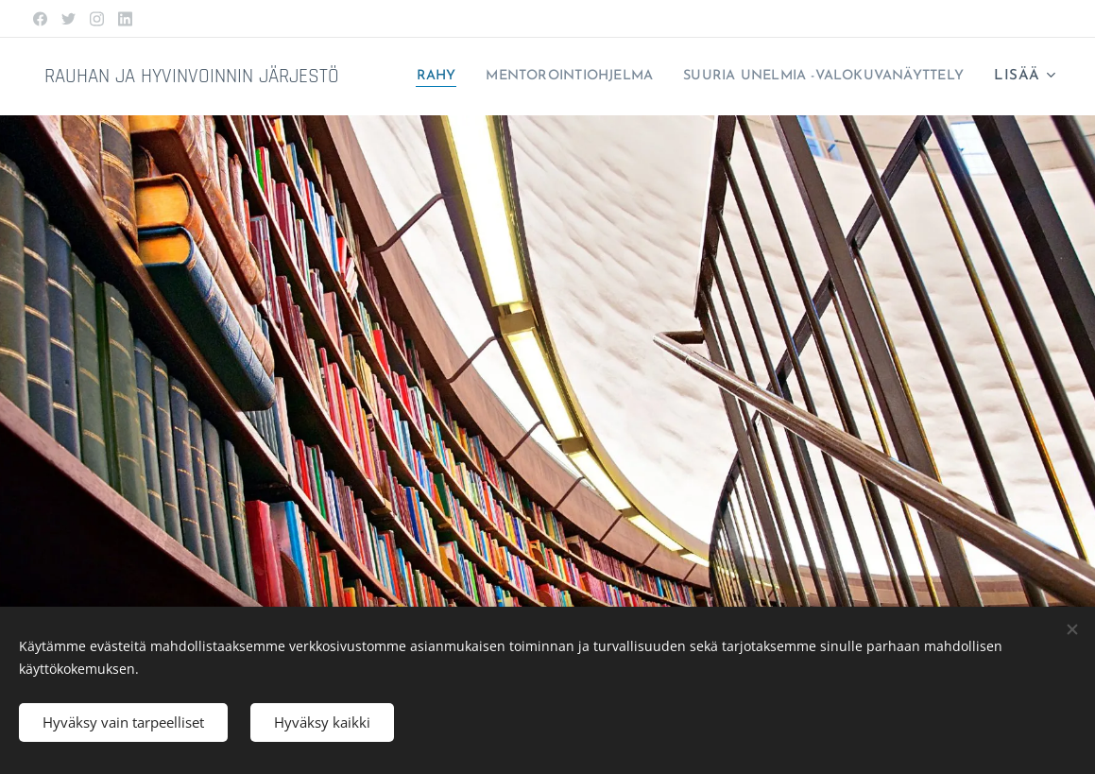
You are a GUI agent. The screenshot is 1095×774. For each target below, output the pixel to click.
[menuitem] (727, 76)
